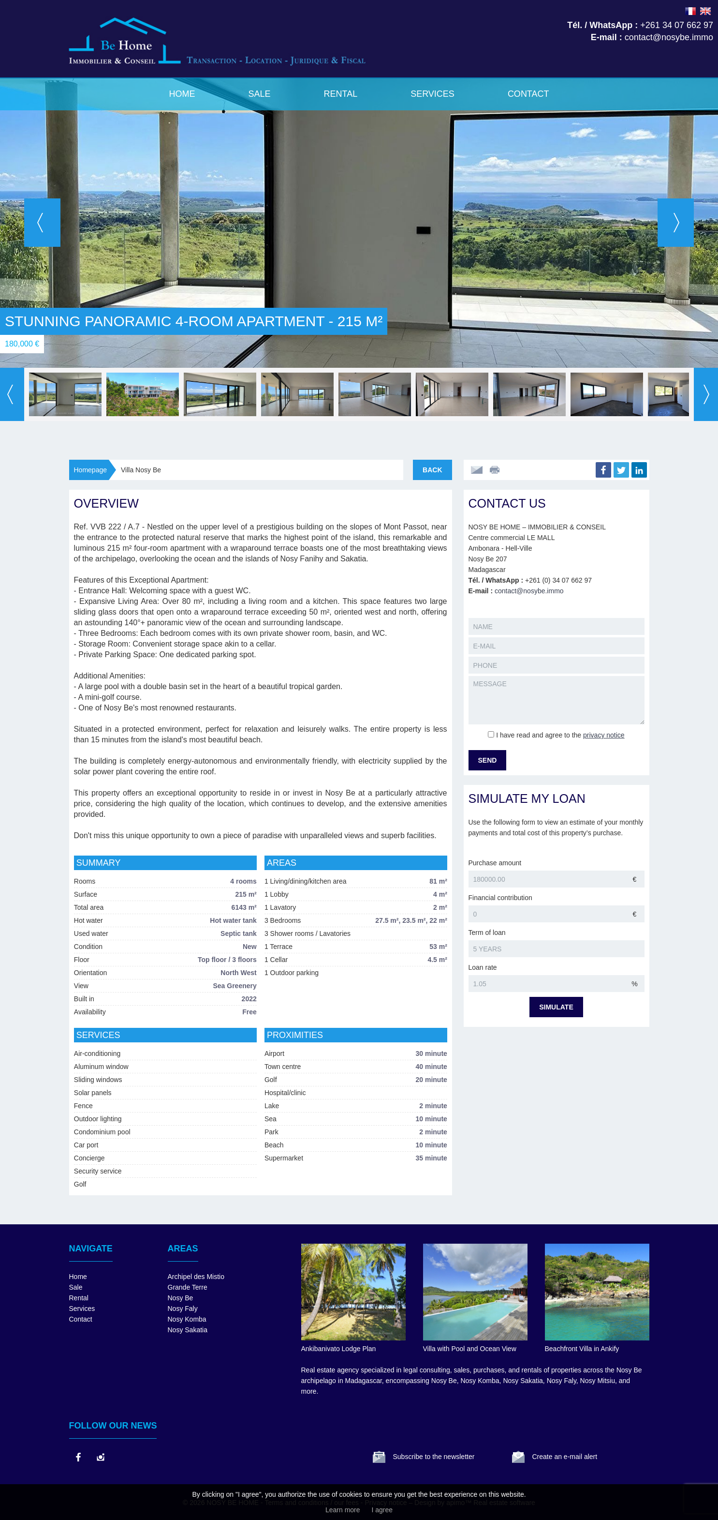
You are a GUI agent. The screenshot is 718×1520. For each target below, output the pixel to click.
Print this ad (495, 470)
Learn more (342, 1510)
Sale (259, 94)
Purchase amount (495, 863)
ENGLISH (705, 11)
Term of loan (487, 932)
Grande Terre (187, 1287)
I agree (382, 1510)
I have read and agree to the (560, 735)
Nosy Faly (183, 1308)
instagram (100, 1457)
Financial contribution (500, 898)
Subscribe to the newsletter (434, 1456)
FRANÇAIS (690, 11)
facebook (78, 1457)
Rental (340, 94)
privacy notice (604, 735)
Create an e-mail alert (565, 1456)
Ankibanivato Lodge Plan (338, 1349)
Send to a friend (477, 470)
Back (432, 470)
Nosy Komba (187, 1319)
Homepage (90, 470)
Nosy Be (180, 1298)
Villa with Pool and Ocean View (469, 1349)
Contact (528, 94)
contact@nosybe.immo (529, 591)
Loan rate (483, 967)
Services (432, 94)
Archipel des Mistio (196, 1276)
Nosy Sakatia (187, 1330)
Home (182, 94)
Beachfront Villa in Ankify (582, 1349)
